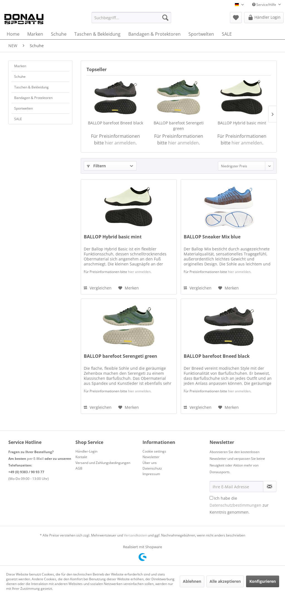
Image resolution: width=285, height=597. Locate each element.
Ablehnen (192, 581)
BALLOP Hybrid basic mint (242, 122)
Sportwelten (23, 108)
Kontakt (81, 457)
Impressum (151, 474)
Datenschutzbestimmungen (235, 505)
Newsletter (150, 457)
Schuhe (20, 76)
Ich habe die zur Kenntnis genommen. (239, 505)
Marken (20, 66)
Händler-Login (86, 451)
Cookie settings (154, 451)
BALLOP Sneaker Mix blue (212, 237)
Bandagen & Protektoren (33, 97)
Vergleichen (98, 288)
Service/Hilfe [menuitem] (264, 4)
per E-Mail (35, 458)
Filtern (96, 165)
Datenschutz (152, 468)
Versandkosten (135, 535)
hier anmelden (120, 143)
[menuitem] (131, 17)
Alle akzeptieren (225, 581)
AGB (78, 468)
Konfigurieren (262, 581)
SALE (18, 119)
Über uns (149, 462)
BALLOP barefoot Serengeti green (179, 125)
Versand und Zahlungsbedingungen (102, 462)
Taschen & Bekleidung (31, 87)
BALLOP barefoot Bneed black (115, 122)
